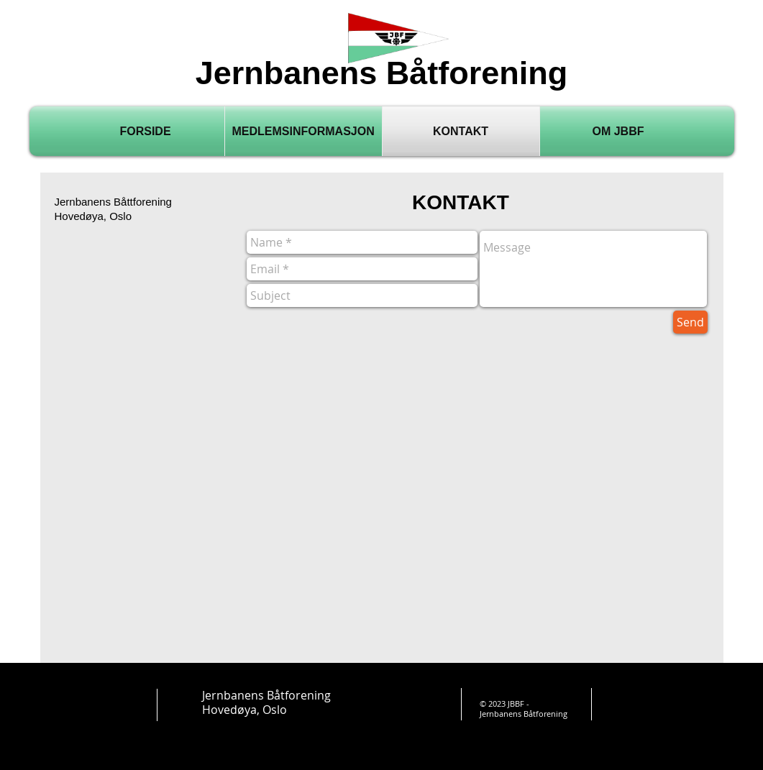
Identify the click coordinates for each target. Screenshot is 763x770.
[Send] (690, 322)
